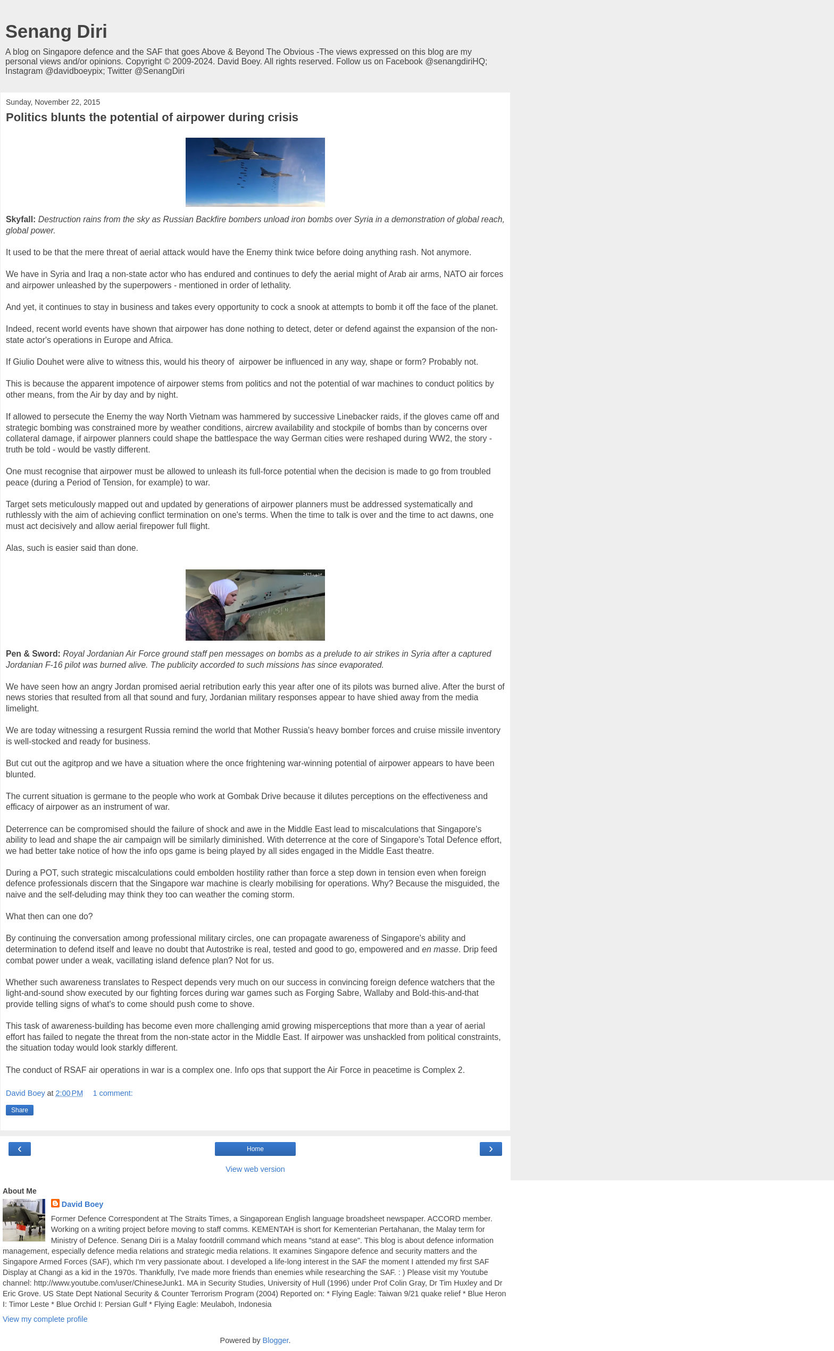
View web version (255, 1169)
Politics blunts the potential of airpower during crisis (152, 117)
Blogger (276, 1340)
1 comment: (113, 1093)
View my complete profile (45, 1319)
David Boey (82, 1204)
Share (19, 1110)
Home (255, 1149)
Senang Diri (56, 31)
